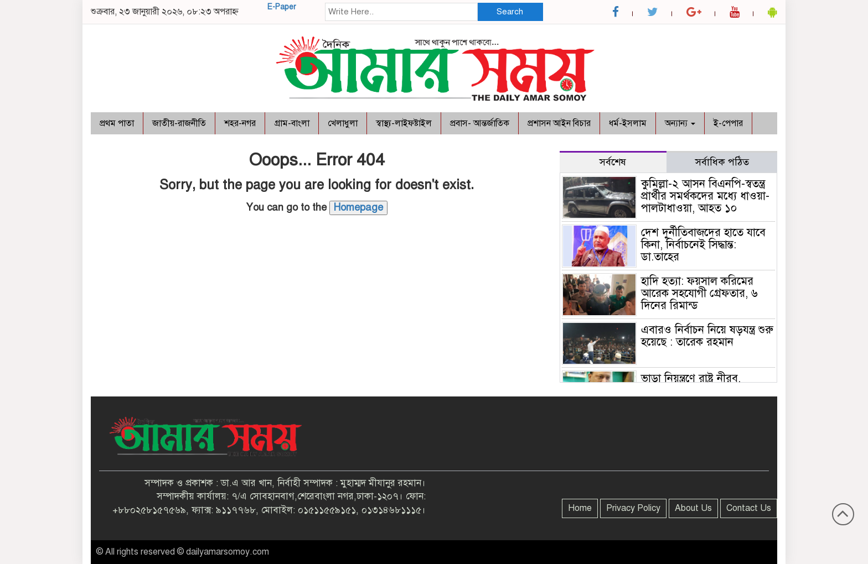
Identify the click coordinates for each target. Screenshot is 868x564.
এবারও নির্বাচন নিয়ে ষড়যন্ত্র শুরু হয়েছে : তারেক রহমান (707, 336)
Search (510, 12)
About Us (693, 508)
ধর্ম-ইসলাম (628, 123)
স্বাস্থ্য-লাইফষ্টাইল (404, 123)
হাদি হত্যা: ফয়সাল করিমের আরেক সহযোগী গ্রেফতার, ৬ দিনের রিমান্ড (699, 293)
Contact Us (748, 508)
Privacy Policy (633, 508)
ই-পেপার (728, 123)
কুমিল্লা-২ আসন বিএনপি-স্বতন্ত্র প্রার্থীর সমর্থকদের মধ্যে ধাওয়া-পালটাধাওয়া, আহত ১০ (705, 196)
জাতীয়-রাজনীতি (179, 123)
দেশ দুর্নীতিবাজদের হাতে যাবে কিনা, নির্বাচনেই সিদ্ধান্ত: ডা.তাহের (703, 245)
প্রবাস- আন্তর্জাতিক (479, 123)
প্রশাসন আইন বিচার (559, 123)
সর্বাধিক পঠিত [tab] (722, 162)
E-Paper (281, 7)
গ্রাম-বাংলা (291, 123)
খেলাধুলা (343, 123)
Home (580, 508)
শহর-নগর (240, 123)
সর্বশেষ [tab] (613, 162)
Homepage (358, 207)
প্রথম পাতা (117, 123)
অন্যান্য (680, 123)
